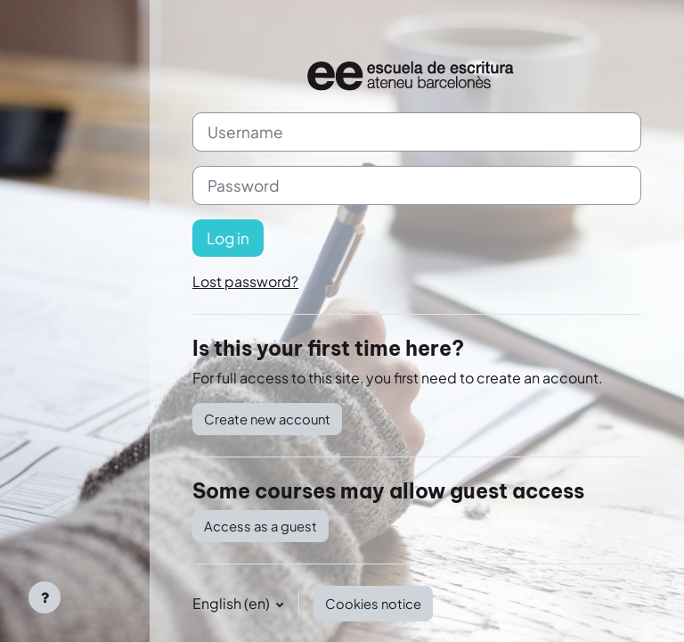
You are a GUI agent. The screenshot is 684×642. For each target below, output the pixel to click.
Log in (228, 238)
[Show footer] (44, 597)
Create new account (267, 419)
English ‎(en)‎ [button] (232, 603)
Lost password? (245, 281)
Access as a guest (260, 526)
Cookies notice (373, 604)
